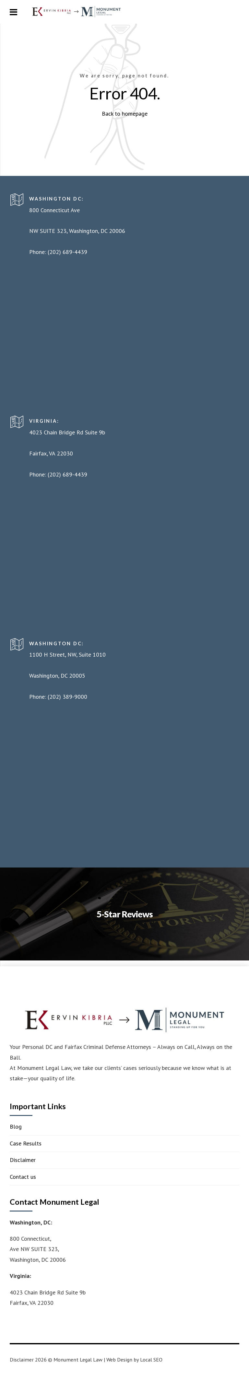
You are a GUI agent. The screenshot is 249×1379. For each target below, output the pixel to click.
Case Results (26, 1143)
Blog (16, 1126)
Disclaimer (23, 1160)
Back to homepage (125, 113)
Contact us (23, 1176)
